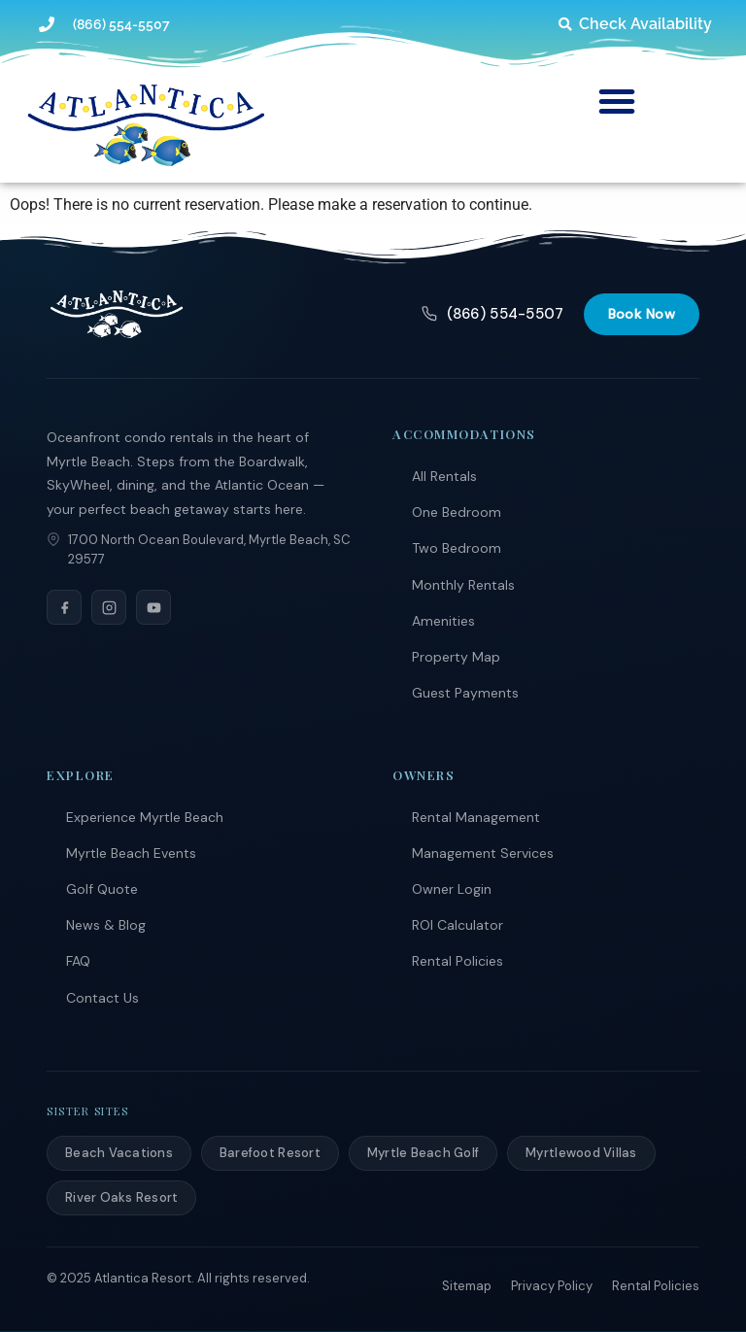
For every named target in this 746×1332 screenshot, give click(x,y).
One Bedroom (456, 512)
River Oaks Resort (121, 1197)
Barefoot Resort (270, 1152)
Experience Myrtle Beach (144, 817)
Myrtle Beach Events (131, 853)
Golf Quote (102, 889)
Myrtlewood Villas (581, 1152)
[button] (617, 101)
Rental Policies (457, 961)
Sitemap (467, 1286)
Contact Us (102, 998)
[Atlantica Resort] (116, 314)
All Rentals (444, 476)
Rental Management (476, 817)
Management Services (483, 853)
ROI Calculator (457, 925)
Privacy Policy (552, 1286)
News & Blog (106, 925)
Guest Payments (465, 692)
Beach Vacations (119, 1152)
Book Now (641, 314)
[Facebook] (64, 607)
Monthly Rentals (463, 585)
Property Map (456, 657)
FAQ (78, 961)
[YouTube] (153, 607)
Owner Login (452, 889)
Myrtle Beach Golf (423, 1152)
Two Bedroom (456, 548)
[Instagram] (108, 607)
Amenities (443, 621)
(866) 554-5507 (492, 314)
